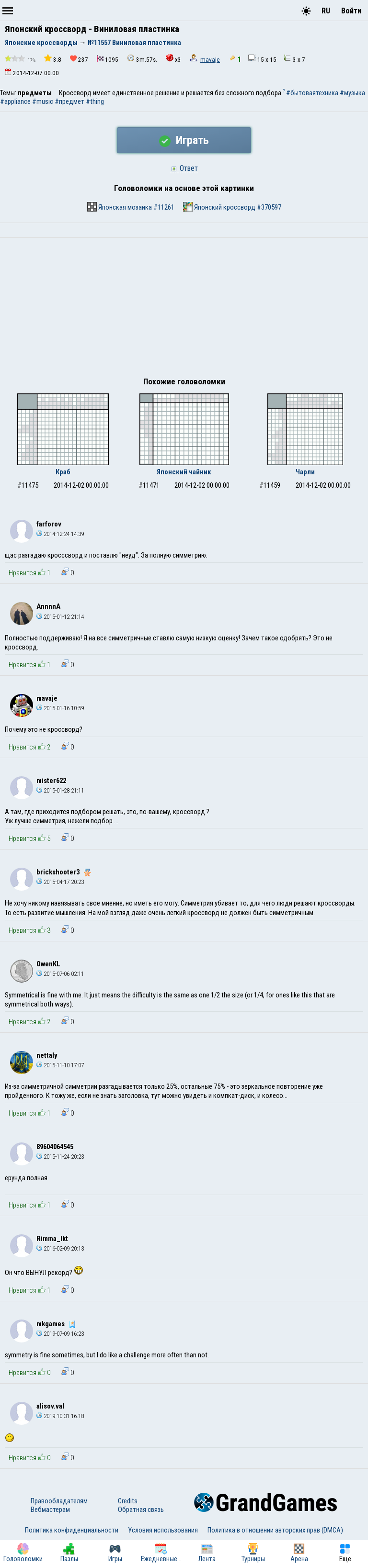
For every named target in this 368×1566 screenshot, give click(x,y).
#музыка (352, 93)
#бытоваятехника (312, 93)
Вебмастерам (50, 1509)
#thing (95, 101)
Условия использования (163, 1530)
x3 (173, 58)
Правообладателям (59, 1501)
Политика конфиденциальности (71, 1530)
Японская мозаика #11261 (130, 207)
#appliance (15, 101)
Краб (63, 472)
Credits (128, 1501)
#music (42, 101)
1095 (107, 59)
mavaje (210, 59)
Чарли (305, 472)
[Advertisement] (184, 310)
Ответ (184, 168)
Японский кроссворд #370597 (232, 207)
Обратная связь (141, 1509)
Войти (351, 10)
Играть (184, 140)
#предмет (69, 101)
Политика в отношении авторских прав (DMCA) (275, 1530)
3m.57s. (142, 58)
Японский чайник (184, 472)
